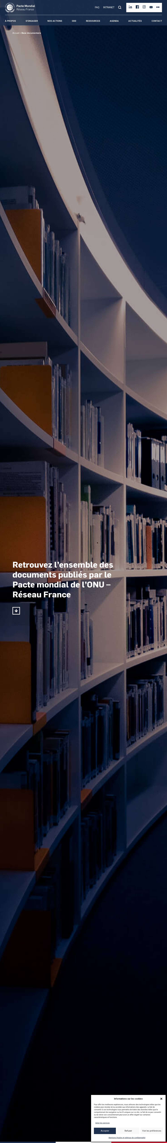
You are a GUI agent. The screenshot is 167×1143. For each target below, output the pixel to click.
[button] (161, 1098)
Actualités (135, 21)
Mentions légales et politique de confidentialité (127, 1138)
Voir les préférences (151, 1131)
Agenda (114, 21)
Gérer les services (102, 1123)
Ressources (93, 21)
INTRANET (108, 7)
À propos (10, 21)
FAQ (97, 7)
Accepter (105, 1131)
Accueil (15, 33)
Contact (157, 21)
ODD (74, 21)
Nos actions (54, 21)
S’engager (32, 21)
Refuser (128, 1131)
